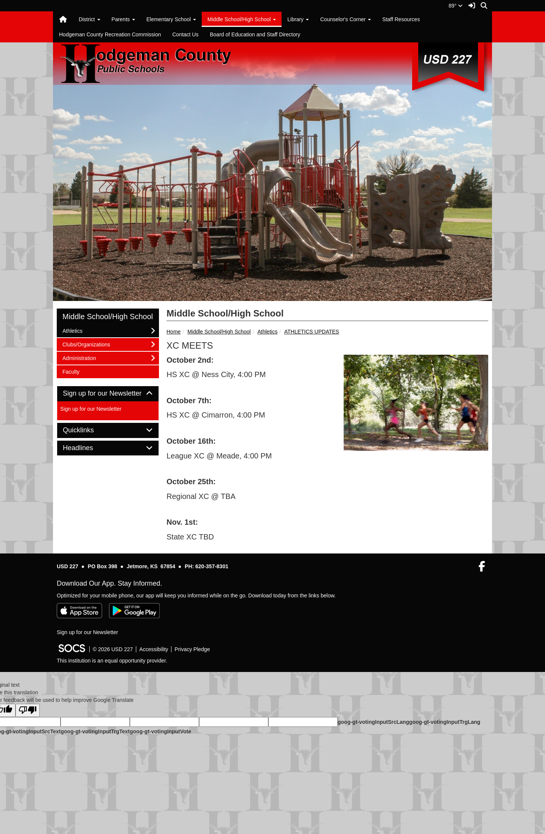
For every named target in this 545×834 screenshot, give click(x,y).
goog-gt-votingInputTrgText (95, 731)
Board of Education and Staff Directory (255, 34)
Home (174, 332)
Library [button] (298, 19)
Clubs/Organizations (86, 344)
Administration (79, 357)
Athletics (267, 332)
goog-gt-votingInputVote (160, 731)
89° (455, 6)
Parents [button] (123, 19)
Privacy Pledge (192, 649)
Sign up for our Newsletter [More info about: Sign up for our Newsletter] (90, 409)
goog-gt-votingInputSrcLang (373, 722)
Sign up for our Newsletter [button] (108, 393)
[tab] (108, 393)
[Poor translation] (28, 710)
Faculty (72, 371)
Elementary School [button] (171, 19)
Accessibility (153, 649)
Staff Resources (401, 19)
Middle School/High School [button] (241, 19)
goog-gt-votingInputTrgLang (444, 722)
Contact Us (185, 34)
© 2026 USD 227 (113, 649)
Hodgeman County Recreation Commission (110, 34)
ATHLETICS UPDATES (311, 332)
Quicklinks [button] (87, 430)
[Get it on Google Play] (134, 610)
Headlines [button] (86, 448)
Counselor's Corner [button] (345, 19)
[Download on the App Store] (79, 610)
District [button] (89, 19)
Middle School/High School (219, 332)
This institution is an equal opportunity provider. (112, 661)
